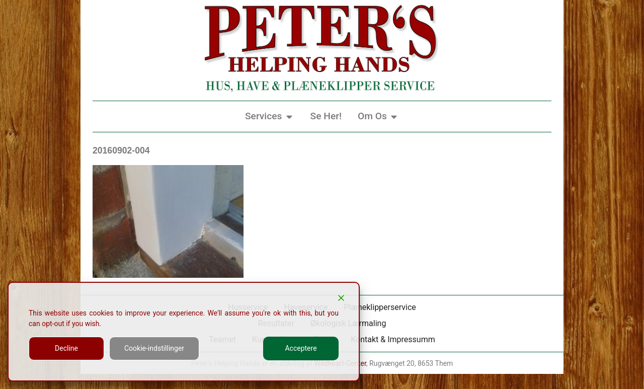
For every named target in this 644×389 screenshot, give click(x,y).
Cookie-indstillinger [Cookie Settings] (154, 348)
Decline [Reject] (66, 348)
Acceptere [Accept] (300, 348)
